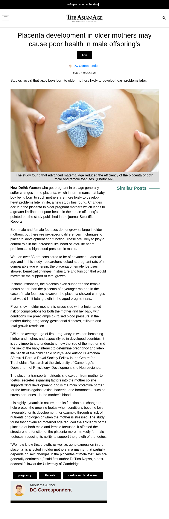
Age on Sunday (88, 4)
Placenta (50, 475)
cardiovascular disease (82, 475)
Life (84, 55)
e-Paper (72, 4)
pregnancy (25, 475)
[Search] (164, 18)
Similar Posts (132, 188)
